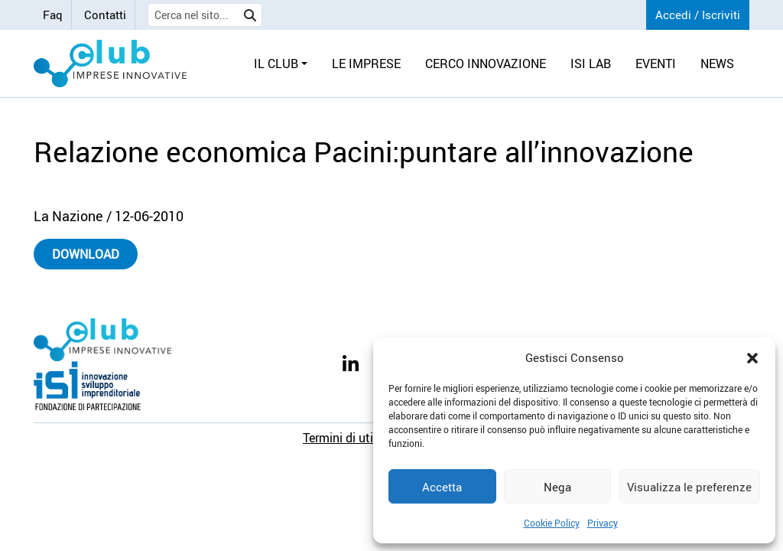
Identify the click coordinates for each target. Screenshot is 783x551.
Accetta (442, 486)
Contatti (105, 14)
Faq (53, 14)
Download (85, 254)
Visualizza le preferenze (689, 486)
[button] (752, 357)
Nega (557, 486)
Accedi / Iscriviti (697, 14)
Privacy (602, 523)
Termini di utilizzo (350, 437)
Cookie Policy (552, 523)
